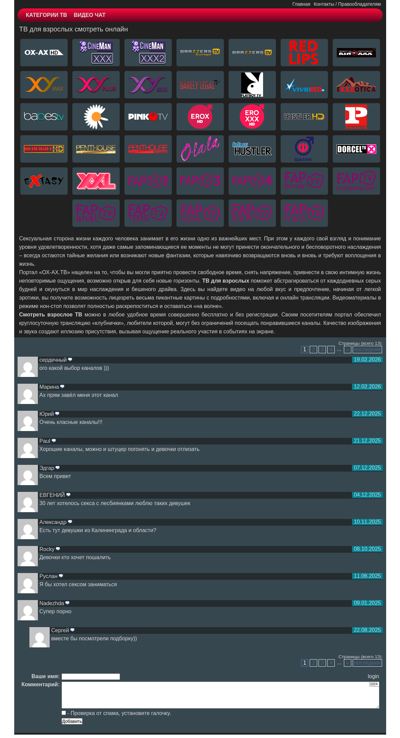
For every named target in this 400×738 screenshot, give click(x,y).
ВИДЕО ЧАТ (89, 15)
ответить (70, 360)
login (373, 676)
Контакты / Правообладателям (347, 4)
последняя (367, 349)
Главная (301, 4)
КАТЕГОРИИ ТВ (46, 15)
